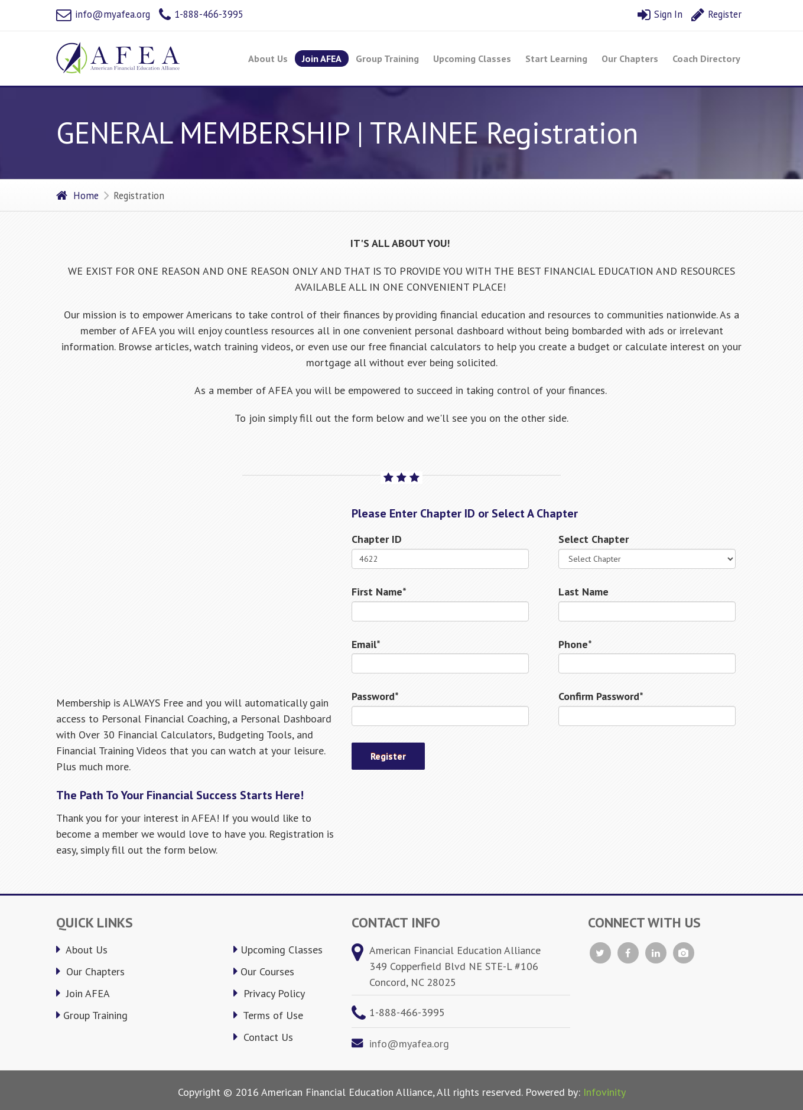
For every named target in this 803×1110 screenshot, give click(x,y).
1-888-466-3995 (201, 14)
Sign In (660, 14)
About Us (268, 58)
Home (77, 195)
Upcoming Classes (472, 58)
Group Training (387, 58)
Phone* (575, 644)
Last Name (583, 591)
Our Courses (263, 971)
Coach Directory (706, 58)
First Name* (379, 591)
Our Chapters (630, 58)
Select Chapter (593, 539)
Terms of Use (268, 1015)
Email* (366, 644)
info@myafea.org (103, 14)
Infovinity (604, 1092)
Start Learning (556, 58)
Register (716, 14)
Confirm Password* (600, 696)
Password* (375, 696)
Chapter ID (377, 539)
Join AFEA (322, 58)
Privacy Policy (269, 993)
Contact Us (263, 1037)
